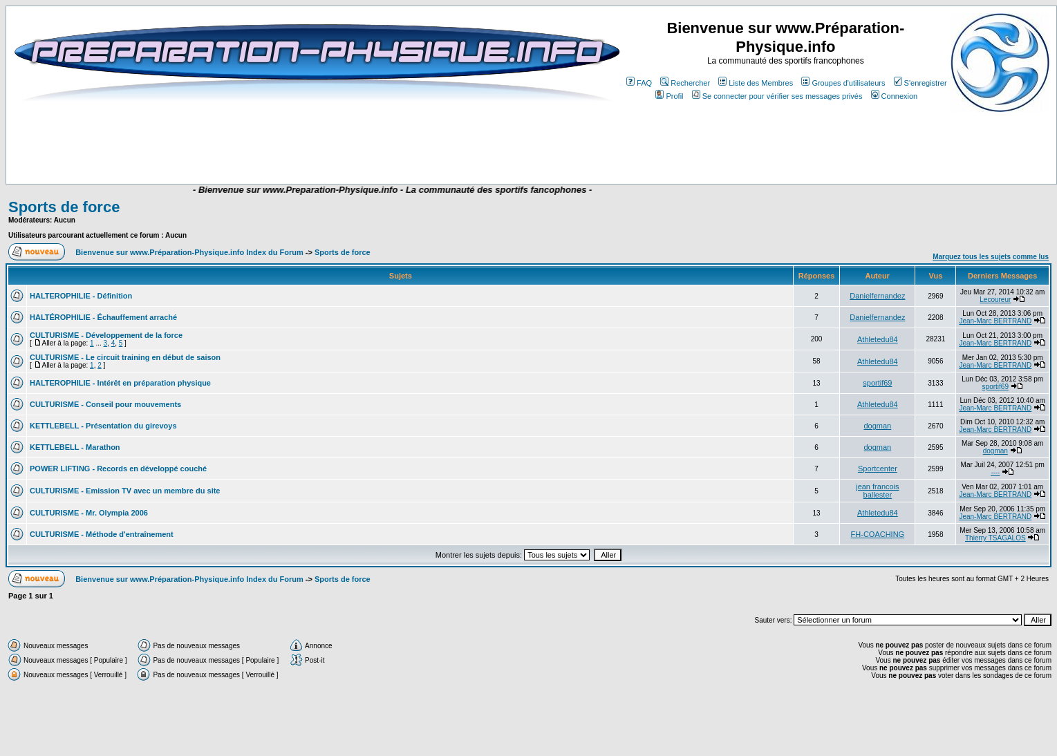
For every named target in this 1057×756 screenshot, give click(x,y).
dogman (877, 426)
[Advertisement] (278, 143)
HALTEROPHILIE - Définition (81, 296)
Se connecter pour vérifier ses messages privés (777, 96)
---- (995, 472)
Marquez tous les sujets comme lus (991, 257)
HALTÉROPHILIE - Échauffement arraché (103, 317)
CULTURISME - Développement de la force (106, 335)
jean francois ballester (877, 490)
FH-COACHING (878, 534)
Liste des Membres (755, 83)
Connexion (894, 96)
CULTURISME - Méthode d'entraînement (102, 534)
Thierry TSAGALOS (995, 538)
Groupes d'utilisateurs (843, 83)
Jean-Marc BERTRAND (995, 321)
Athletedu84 (877, 339)
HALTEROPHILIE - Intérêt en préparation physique (120, 383)
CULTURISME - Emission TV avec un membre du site (125, 490)
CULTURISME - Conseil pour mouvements (105, 404)
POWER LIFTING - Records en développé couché (118, 468)
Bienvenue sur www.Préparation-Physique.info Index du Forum (189, 252)
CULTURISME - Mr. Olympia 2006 (89, 513)
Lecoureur (995, 299)
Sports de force (64, 207)
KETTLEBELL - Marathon (75, 447)
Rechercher (685, 83)
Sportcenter (877, 468)
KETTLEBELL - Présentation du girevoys (103, 426)
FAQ (639, 83)
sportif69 (877, 383)
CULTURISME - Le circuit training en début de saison (125, 357)
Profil (669, 96)
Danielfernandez (877, 296)
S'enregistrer (920, 83)
